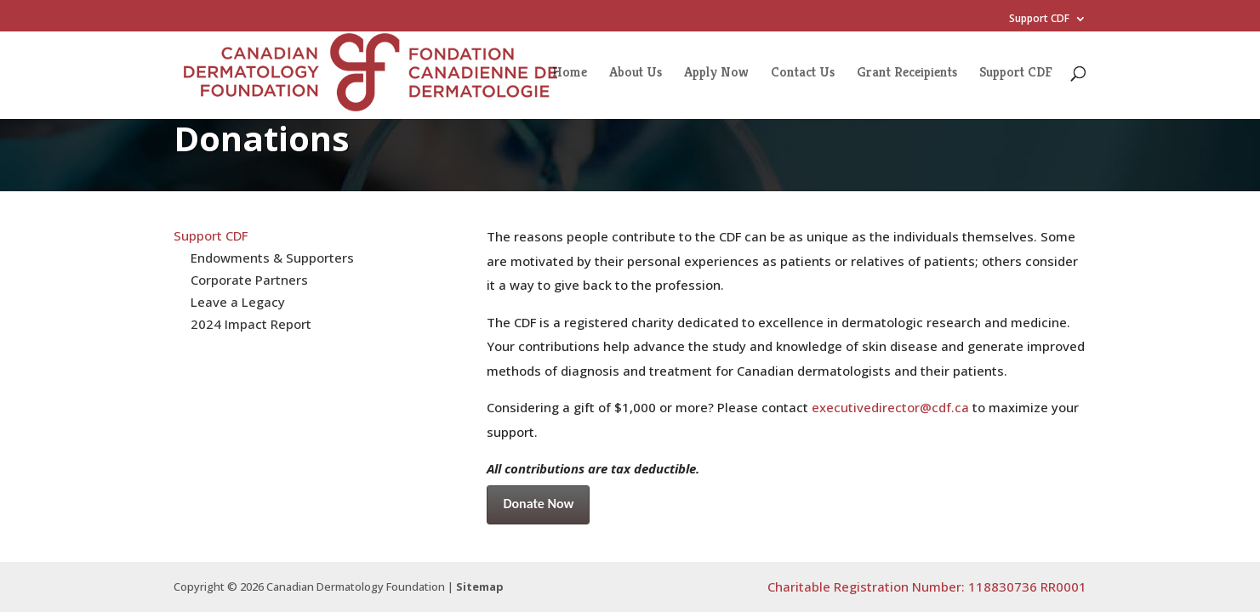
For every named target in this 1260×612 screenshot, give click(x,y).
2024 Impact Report (251, 323)
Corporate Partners (249, 279)
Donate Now (538, 504)
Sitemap (480, 586)
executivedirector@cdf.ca (890, 407)
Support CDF (1039, 20)
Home (569, 73)
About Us (635, 73)
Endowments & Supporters (272, 257)
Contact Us (803, 73)
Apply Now (716, 73)
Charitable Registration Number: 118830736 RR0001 (926, 586)
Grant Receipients (907, 73)
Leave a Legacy (238, 301)
